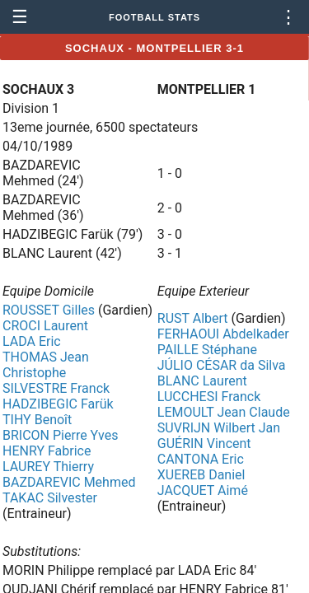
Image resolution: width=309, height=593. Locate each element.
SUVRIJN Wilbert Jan (218, 428)
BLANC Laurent (202, 381)
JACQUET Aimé (202, 490)
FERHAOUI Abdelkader (223, 334)
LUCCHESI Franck (209, 396)
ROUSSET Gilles (48, 310)
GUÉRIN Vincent (204, 443)
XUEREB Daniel (201, 475)
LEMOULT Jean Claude (223, 412)
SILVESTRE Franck (56, 388)
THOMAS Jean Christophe (45, 365)
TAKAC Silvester (49, 498)
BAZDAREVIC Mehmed (68, 482)
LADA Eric (31, 341)
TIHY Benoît (37, 419)
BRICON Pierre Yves (60, 435)
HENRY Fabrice (46, 451)
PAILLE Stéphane (207, 349)
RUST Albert (192, 318)
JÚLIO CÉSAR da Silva (221, 365)
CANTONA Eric (200, 459)
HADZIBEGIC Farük (58, 404)
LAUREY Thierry (48, 466)
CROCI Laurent (45, 326)
